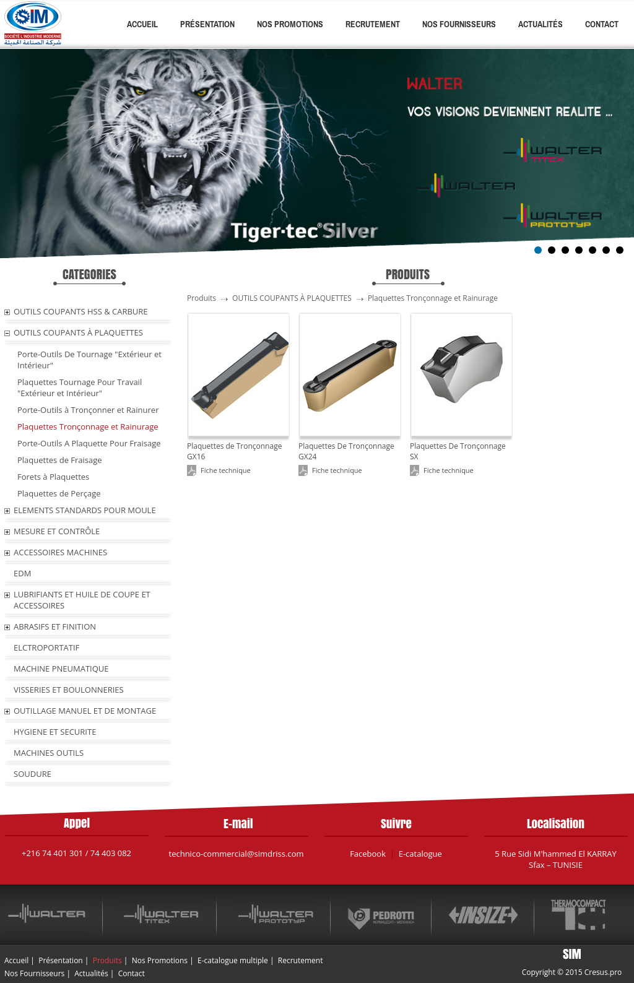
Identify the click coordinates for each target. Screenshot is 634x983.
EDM (22, 573)
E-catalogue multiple (233, 960)
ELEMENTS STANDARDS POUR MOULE (85, 510)
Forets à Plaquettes (53, 476)
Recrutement (372, 24)
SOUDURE (32, 773)
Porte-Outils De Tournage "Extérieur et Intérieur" (89, 360)
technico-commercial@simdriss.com (236, 853)
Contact (602, 24)
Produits (107, 960)
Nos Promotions (290, 24)
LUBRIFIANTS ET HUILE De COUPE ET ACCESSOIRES (82, 600)
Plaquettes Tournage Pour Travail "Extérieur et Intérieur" (79, 387)
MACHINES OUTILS (49, 752)
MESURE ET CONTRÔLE (57, 531)
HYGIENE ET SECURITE (55, 731)
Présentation (207, 24)
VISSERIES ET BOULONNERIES (69, 689)
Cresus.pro (603, 972)
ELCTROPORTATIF (46, 647)
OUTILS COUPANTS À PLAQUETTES (78, 332)
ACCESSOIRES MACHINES (60, 552)
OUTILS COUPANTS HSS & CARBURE (81, 311)
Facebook (368, 853)
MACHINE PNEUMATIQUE (61, 668)
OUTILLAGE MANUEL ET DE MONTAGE (85, 710)
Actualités (540, 24)
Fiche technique (226, 470)
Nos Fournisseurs (459, 24)
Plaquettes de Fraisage (59, 460)
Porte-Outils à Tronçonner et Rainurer (87, 409)
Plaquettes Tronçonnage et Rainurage (87, 426)
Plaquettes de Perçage (59, 493)
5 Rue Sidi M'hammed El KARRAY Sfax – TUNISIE (556, 859)
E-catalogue (420, 853)
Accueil (142, 24)
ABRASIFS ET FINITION (55, 626)
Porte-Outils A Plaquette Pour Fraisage (89, 443)
